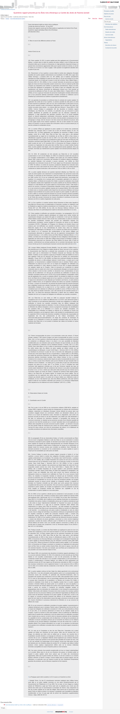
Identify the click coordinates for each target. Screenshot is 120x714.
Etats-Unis (94, 18)
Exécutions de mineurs (110, 45)
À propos (71, 711)
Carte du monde (109, 19)
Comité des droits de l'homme (8, 9)
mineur (7, 18)
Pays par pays (107, 16)
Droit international (108, 27)
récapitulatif (60, 704)
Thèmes (106, 42)
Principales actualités (109, 11)
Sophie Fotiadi (50, 711)
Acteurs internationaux (109, 37)
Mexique (100, 18)
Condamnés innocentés (111, 47)
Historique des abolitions (111, 24)
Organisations (108, 40)
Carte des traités (109, 34)
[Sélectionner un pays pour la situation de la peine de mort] (111, 21)
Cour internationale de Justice (17, 18)
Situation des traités (110, 32)
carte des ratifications (51, 704)
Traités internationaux (110, 29)
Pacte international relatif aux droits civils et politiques (18, 704)
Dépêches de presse (109, 13)
